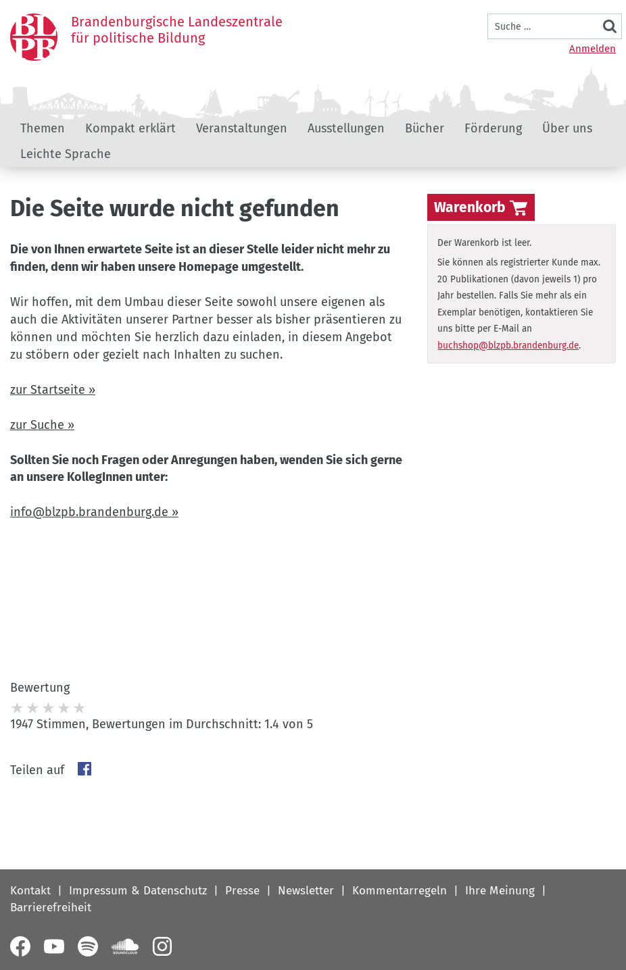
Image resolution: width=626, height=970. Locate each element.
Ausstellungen (346, 128)
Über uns (567, 128)
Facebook (84, 768)
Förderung (493, 128)
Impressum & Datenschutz (138, 891)
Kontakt (30, 891)
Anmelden (592, 49)
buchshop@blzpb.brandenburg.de (508, 345)
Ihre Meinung (500, 891)
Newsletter (306, 891)
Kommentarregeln (399, 891)
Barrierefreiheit (50, 907)
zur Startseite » (52, 389)
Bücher (424, 128)
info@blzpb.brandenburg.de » (94, 512)
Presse (242, 891)
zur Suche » (42, 424)
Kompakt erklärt (130, 128)
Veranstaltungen (241, 128)
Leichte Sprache (65, 154)
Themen (42, 128)
